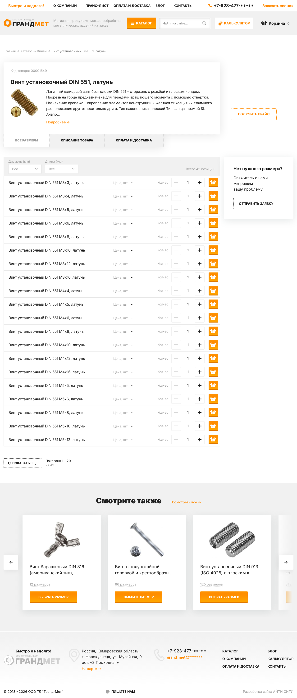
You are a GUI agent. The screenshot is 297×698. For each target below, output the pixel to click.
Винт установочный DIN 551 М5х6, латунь (47, 399)
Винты (42, 51)
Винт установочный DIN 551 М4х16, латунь (48, 372)
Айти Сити (283, 691)
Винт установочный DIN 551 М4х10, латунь (48, 345)
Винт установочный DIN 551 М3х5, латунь (47, 209)
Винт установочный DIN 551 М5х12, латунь (48, 439)
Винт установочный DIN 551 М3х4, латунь (47, 196)
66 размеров (125, 584)
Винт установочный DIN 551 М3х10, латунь (48, 250)
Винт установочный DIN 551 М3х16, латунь (48, 277)
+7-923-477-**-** (234, 5)
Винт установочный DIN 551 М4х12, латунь (48, 358)
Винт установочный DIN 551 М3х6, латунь (47, 223)
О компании (234, 659)
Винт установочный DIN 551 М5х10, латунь (48, 426)
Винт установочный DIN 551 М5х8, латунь (47, 412)
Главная (10, 51)
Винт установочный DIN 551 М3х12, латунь (48, 264)
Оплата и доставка (240, 666)
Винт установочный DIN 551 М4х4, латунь (47, 291)
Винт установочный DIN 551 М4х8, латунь (47, 331)
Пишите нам (123, 691)
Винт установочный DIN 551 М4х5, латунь (47, 304)
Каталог (141, 23)
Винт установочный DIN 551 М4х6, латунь (47, 318)
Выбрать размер (53, 597)
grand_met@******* (184, 657)
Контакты (277, 666)
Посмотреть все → (185, 502)
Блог (272, 651)
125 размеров (211, 584)
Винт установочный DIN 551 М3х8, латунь (47, 236)
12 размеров (40, 584)
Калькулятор (234, 23)
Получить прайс (254, 114)
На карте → (91, 668)
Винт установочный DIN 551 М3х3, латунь (47, 182)
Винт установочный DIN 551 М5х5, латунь (47, 385)
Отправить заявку (256, 204)
